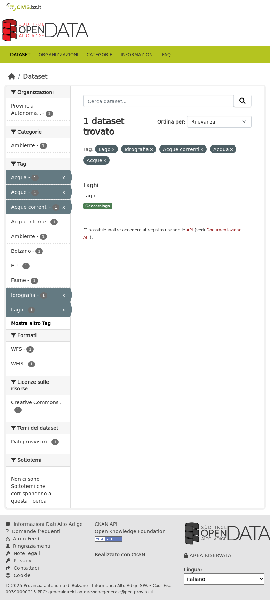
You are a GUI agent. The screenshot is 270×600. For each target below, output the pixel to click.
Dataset (20, 54)
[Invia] (242, 101)
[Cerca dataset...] (158, 101)
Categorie (99, 54)
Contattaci (22, 567)
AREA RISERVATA (210, 555)
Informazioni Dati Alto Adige (44, 524)
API (189, 230)
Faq (166, 54)
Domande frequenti (33, 531)
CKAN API (106, 524)
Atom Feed (22, 538)
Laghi (90, 185)
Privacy (18, 560)
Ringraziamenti (28, 546)
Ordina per (170, 121)
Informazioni (137, 54)
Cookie (18, 575)
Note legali (23, 553)
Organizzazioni (58, 54)
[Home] (11, 76)
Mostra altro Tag (31, 323)
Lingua (192, 569)
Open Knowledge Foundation (130, 531)
